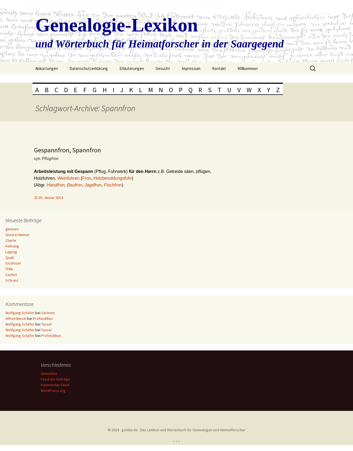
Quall (9, 257)
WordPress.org (54, 390)
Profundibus (43, 318)
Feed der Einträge (56, 379)
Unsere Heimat (17, 234)
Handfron (56, 185)
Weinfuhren (69, 178)
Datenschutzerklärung (89, 68)
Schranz (11, 280)
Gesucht (163, 68)
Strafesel (13, 263)
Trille (9, 268)
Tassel (46, 324)
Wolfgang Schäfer (19, 312)
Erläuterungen (131, 68)
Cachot (11, 274)
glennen (11, 229)
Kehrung (12, 246)
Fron (86, 178)
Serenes (48, 312)
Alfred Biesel (15, 318)
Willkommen (248, 68)
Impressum (191, 68)
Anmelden (50, 373)
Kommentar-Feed (56, 384)
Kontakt (219, 68)
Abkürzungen (46, 68)
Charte (10, 240)
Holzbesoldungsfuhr (112, 178)
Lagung (11, 251)
